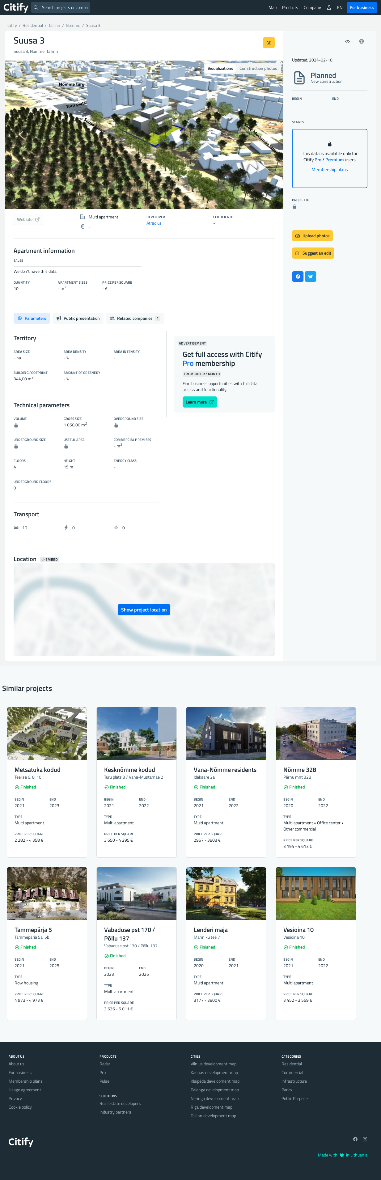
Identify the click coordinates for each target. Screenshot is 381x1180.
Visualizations (220, 68)
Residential (292, 1063)
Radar (104, 1063)
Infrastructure (294, 1081)
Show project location (144, 609)
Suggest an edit (313, 253)
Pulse (104, 1081)
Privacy (15, 1098)
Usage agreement (25, 1089)
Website (28, 219)
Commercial (292, 1072)
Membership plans (329, 169)
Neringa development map (215, 1098)
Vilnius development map (213, 1063)
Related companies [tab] (135, 318)
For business (362, 7)
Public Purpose (295, 1098)
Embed (49, 559)
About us (16, 1063)
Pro (102, 1072)
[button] (26, 135)
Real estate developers (120, 1103)
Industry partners (115, 1112)
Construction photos (258, 68)
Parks (287, 1089)
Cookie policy (20, 1107)
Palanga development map (215, 1089)
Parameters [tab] (31, 318)
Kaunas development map (214, 1072)
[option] (144, 135)
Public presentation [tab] (78, 318)
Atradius (154, 223)
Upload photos (312, 235)
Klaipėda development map (215, 1081)
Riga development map (211, 1107)
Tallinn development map (213, 1115)
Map (273, 7)
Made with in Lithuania (342, 1155)
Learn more (200, 402)
